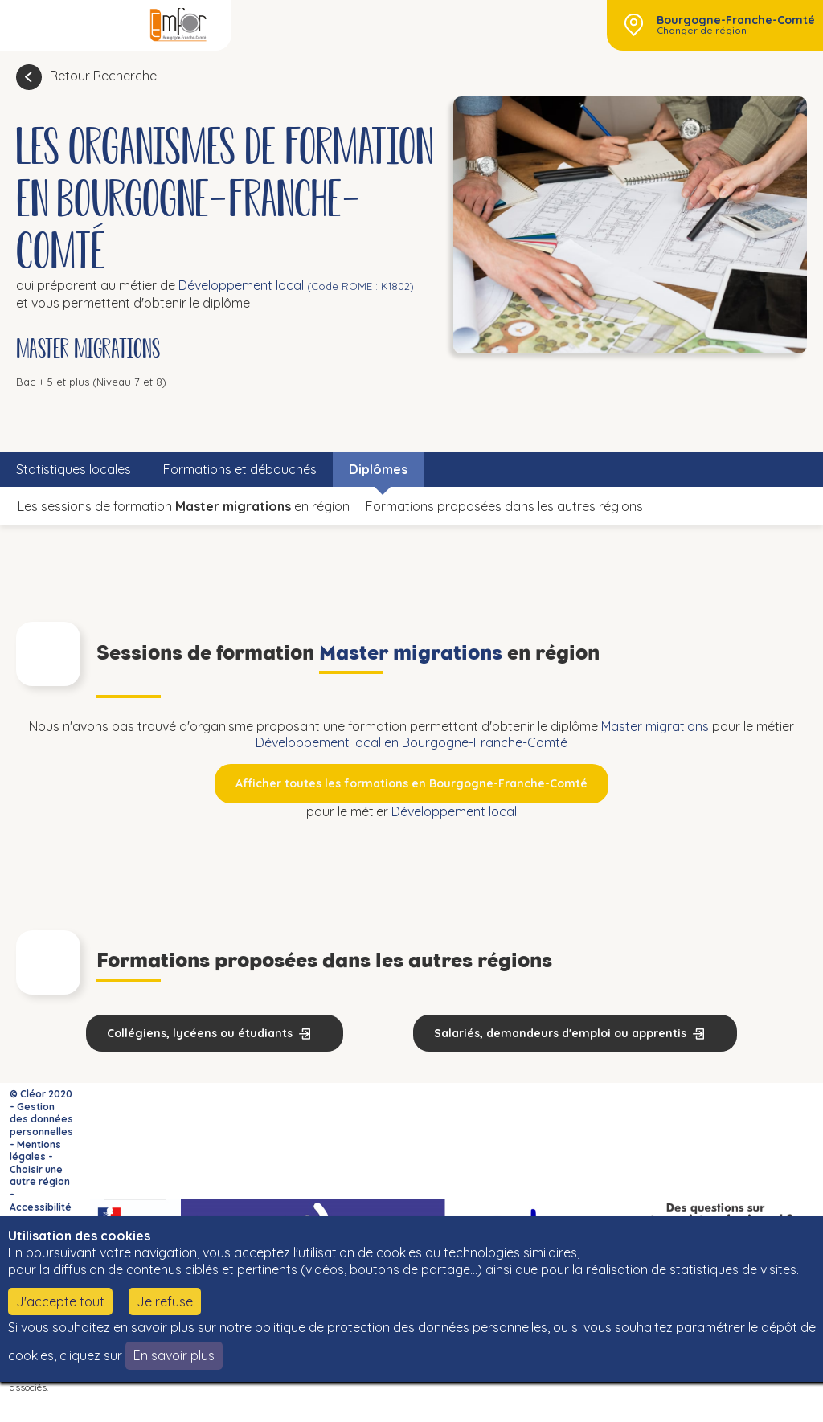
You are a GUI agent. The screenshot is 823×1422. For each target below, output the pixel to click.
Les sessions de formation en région (184, 506)
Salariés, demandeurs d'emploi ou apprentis (560, 1033)
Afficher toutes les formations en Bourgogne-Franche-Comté (411, 783)
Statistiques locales (73, 469)
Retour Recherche (103, 75)
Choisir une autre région (40, 1175)
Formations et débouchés (240, 469)
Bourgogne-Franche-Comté (736, 20)
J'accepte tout (60, 1301)
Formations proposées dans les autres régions (504, 506)
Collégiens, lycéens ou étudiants (200, 1033)
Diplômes (378, 469)
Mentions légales (35, 1150)
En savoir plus (174, 1355)
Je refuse (165, 1301)
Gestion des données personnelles (41, 1119)
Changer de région (702, 30)
